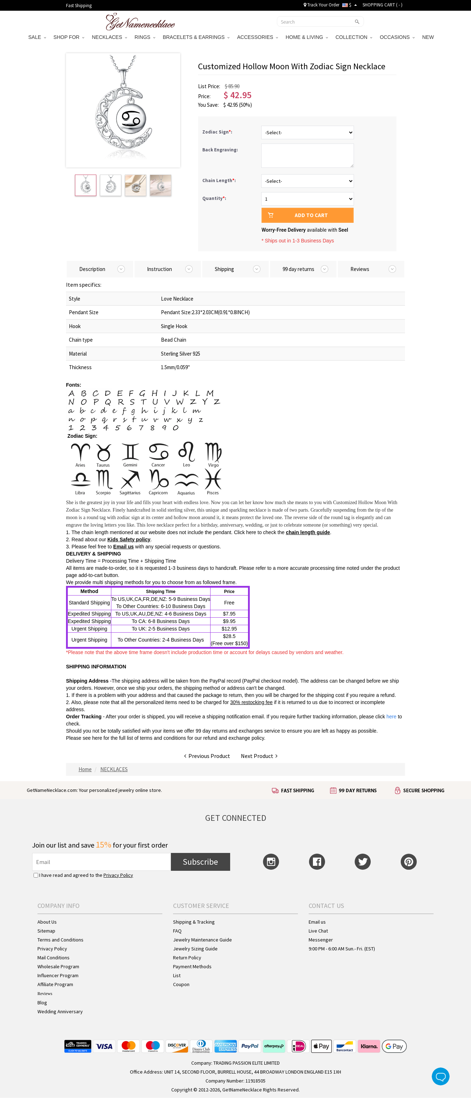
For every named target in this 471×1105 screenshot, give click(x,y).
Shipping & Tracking (194, 922)
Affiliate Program (55, 984)
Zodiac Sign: (217, 132)
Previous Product (207, 755)
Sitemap (46, 931)
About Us (47, 922)
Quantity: (214, 198)
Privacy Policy (118, 875)
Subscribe (200, 861)
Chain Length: (219, 180)
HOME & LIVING (306, 37)
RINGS (145, 37)
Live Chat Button (441, 1076)
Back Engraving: (220, 150)
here (97, 738)
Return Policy (187, 957)
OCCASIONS (397, 37)
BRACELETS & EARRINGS (196, 37)
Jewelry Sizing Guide (195, 948)
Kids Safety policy (129, 539)
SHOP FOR (69, 37)
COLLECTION (353, 37)
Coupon (181, 984)
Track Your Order (321, 5)
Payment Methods (192, 966)
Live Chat (318, 931)
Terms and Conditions (60, 939)
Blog (42, 1002)
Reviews (44, 993)
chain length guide (308, 532)
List (177, 975)
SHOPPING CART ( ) (382, 5)
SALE (37, 37)
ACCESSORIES (257, 37)
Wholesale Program (58, 966)
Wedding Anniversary (60, 1011)
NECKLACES (109, 37)
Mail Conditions (53, 957)
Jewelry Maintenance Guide (202, 939)
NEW (428, 37)
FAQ (177, 931)
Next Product (259, 755)
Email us (123, 546)
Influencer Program (57, 975)
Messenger (321, 939)
